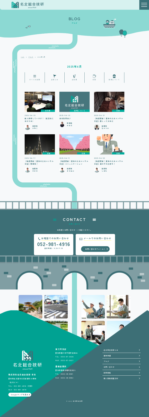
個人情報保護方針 (111, 378)
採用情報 (107, 373)
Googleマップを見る (19, 394)
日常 (94, 80)
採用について (114, 80)
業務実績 (107, 355)
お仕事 (74, 80)
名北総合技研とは (111, 350)
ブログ (106, 361)
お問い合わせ (109, 367)
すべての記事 (34, 80)
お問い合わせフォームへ (95, 249)
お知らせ (54, 80)
